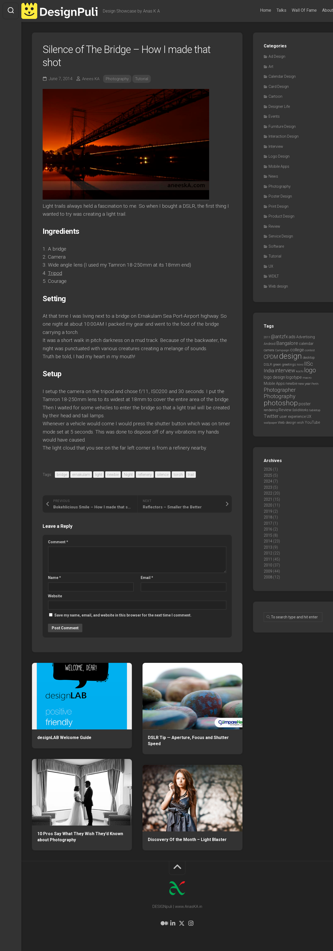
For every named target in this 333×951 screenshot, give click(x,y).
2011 (268, 559)
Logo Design (279, 156)
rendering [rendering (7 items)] (271, 410)
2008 (268, 577)
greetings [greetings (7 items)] (289, 364)
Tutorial (144, 78)
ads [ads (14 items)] (292, 336)
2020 (268, 505)
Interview (276, 146)
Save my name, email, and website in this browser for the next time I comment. (123, 615)
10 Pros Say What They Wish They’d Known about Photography (80, 836)
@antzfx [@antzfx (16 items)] (279, 336)
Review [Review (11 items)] (285, 409)
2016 (268, 529)
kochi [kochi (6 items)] (299, 371)
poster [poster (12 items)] (305, 403)
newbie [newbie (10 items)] (291, 383)
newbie (113, 474)
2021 (268, 499)
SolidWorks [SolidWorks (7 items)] (300, 410)
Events (274, 116)
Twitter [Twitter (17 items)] (271, 416)
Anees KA (91, 78)
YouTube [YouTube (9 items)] (312, 422)
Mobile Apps (279, 166)
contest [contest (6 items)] (310, 350)
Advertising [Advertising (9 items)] (305, 337)
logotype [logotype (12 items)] (294, 377)
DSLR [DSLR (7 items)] (268, 364)
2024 (268, 481)
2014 (268, 541)
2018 (268, 517)
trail (191, 474)
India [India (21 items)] (269, 371)
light (98, 474)
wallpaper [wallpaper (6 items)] (270, 423)
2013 (268, 547)
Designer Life (279, 106)
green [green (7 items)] (277, 364)
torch (178, 474)
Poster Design (280, 196)
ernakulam (81, 474)
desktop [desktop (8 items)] (309, 358)
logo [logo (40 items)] (310, 370)
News (273, 176)
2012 (268, 553)
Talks (271, 10)
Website (55, 596)
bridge (62, 474)
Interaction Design (284, 136)
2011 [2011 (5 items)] (267, 337)
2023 (268, 487)
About (316, 10)
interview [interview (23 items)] (285, 371)
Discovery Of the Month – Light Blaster (187, 839)
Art (271, 66)
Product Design (281, 216)
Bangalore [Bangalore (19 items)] (287, 343)
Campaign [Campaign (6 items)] (282, 350)
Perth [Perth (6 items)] (315, 384)
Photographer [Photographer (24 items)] (280, 390)
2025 (268, 475)
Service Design (281, 236)
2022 (268, 493)
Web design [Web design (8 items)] (287, 423)
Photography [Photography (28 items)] (279, 396)
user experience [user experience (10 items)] (292, 416)
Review (274, 226)
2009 (268, 571)
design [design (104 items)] (290, 356)
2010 (268, 565)
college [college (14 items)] (297, 349)
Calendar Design (282, 76)
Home (255, 10)
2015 (268, 535)
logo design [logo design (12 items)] (274, 377)
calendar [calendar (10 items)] (306, 343)
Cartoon (275, 96)
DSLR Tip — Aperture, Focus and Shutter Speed (188, 740)
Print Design (279, 206)
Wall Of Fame (293, 10)
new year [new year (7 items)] (304, 384)
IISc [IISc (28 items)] (308, 364)
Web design (278, 286)
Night (128, 474)
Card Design (279, 86)
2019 (268, 511)
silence (163, 474)
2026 (268, 469)
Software (276, 246)
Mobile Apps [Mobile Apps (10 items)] (274, 383)
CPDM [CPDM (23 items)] (271, 357)
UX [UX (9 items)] (309, 416)
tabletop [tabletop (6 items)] (314, 410)
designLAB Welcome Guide (64, 737)
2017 (268, 523)
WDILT (274, 276)
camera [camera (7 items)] (269, 350)
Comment (58, 542)
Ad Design (277, 56)
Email (147, 578)
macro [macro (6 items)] (307, 377)
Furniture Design (282, 126)
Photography (119, 78)
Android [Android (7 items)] (269, 344)
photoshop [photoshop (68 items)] (281, 403)
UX (271, 266)
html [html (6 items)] (300, 364)
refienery (145, 474)
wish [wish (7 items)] (300, 423)
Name (54, 578)
